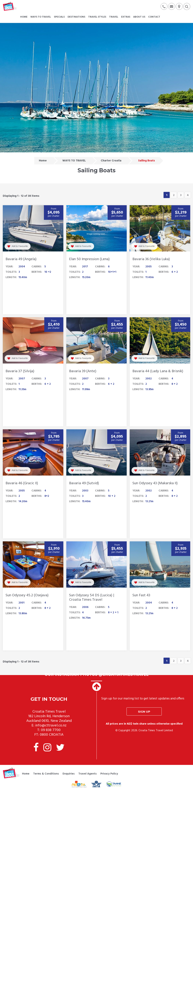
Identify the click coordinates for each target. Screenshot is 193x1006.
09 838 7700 (51, 730)
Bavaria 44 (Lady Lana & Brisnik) (157, 371)
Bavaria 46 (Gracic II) (22, 483)
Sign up (144, 711)
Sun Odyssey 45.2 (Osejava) (27, 595)
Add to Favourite (17, 246)
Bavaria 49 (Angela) (21, 259)
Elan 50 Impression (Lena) (89, 259)
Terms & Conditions (46, 774)
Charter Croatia (111, 160)
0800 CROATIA (52, 735)
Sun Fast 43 (141, 595)
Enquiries (69, 774)
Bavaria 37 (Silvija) (20, 371)
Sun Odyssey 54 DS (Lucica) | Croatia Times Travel (91, 597)
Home (43, 160)
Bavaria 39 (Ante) (82, 371)
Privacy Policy (109, 774)
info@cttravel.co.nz (50, 725)
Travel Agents (87, 774)
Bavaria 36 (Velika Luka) (151, 259)
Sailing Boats (146, 160)
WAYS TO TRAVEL (74, 160)
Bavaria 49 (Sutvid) (84, 483)
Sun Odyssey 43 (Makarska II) (155, 483)
